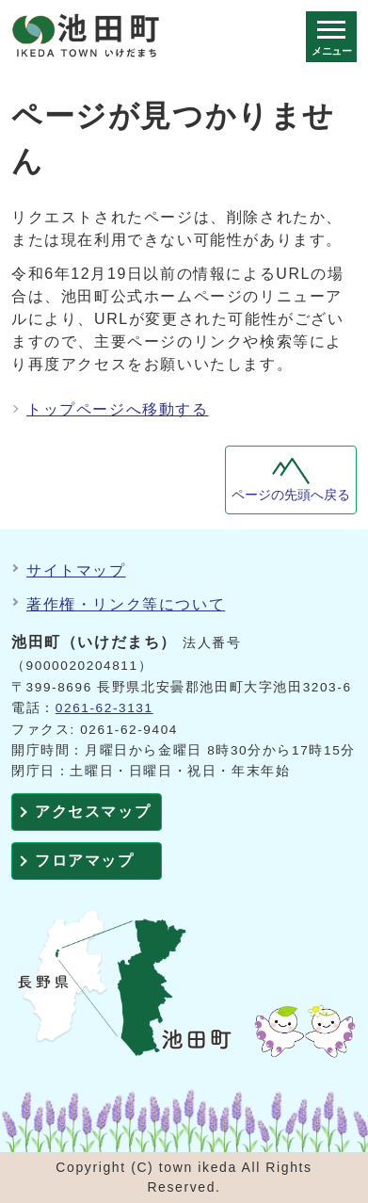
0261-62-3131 (104, 708)
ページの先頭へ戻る (291, 495)
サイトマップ (76, 570)
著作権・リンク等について (125, 604)
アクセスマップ (93, 812)
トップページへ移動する (117, 409)
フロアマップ (85, 861)
